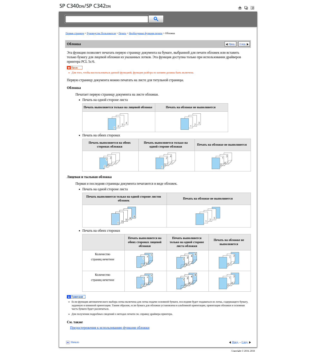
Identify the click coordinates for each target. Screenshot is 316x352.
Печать (122, 33)
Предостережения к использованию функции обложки (109, 327)
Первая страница (75, 33)
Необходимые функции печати (146, 33)
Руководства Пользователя (101, 33)
